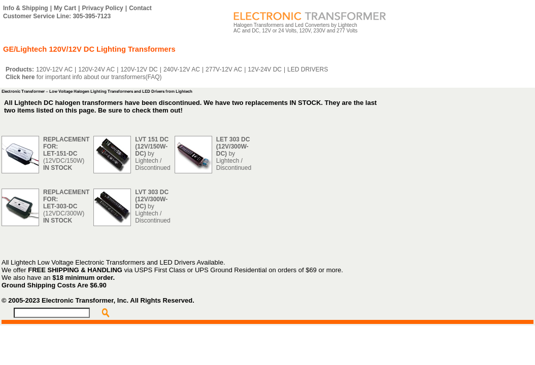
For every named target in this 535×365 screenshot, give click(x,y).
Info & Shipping (25, 8)
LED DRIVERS (307, 69)
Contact (140, 8)
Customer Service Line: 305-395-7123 (57, 16)
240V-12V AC (181, 69)
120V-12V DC (138, 69)
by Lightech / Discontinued (152, 153)
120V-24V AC (96, 69)
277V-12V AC (224, 69)
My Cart (65, 8)
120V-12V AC (54, 69)
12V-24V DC (265, 69)
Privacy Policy (102, 8)
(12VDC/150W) (66, 153)
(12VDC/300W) (66, 206)
